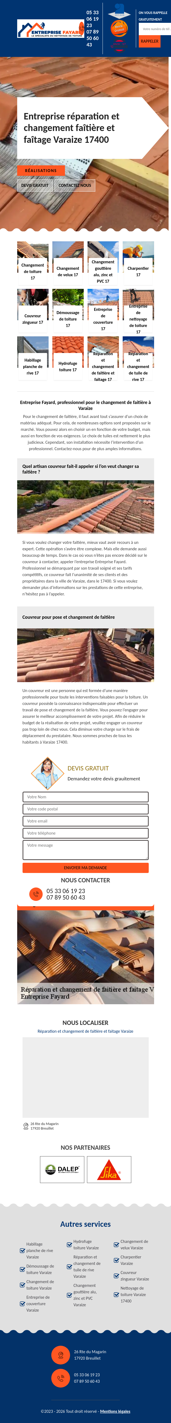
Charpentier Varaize (131, 1260)
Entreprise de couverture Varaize (38, 1304)
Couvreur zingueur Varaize (135, 1276)
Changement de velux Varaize (134, 1244)
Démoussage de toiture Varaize (40, 1269)
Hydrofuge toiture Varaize (86, 1244)
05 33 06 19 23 (92, 18)
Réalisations (41, 170)
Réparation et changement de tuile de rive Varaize (87, 1266)
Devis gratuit (35, 185)
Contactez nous (75, 185)
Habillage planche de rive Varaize (40, 1251)
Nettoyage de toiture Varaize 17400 (133, 1295)
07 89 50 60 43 (92, 38)
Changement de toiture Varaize (40, 1285)
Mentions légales (115, 1411)
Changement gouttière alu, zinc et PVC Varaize (85, 1295)
